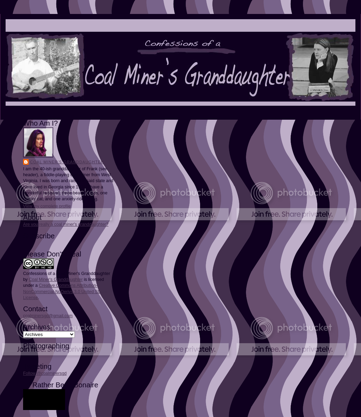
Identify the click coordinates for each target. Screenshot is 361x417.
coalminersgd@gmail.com (47, 315)
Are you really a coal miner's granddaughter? (65, 224)
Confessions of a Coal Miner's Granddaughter (66, 273)
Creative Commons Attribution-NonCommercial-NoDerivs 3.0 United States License (65, 291)
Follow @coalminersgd (44, 373)
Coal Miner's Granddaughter (67, 162)
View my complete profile (47, 206)
